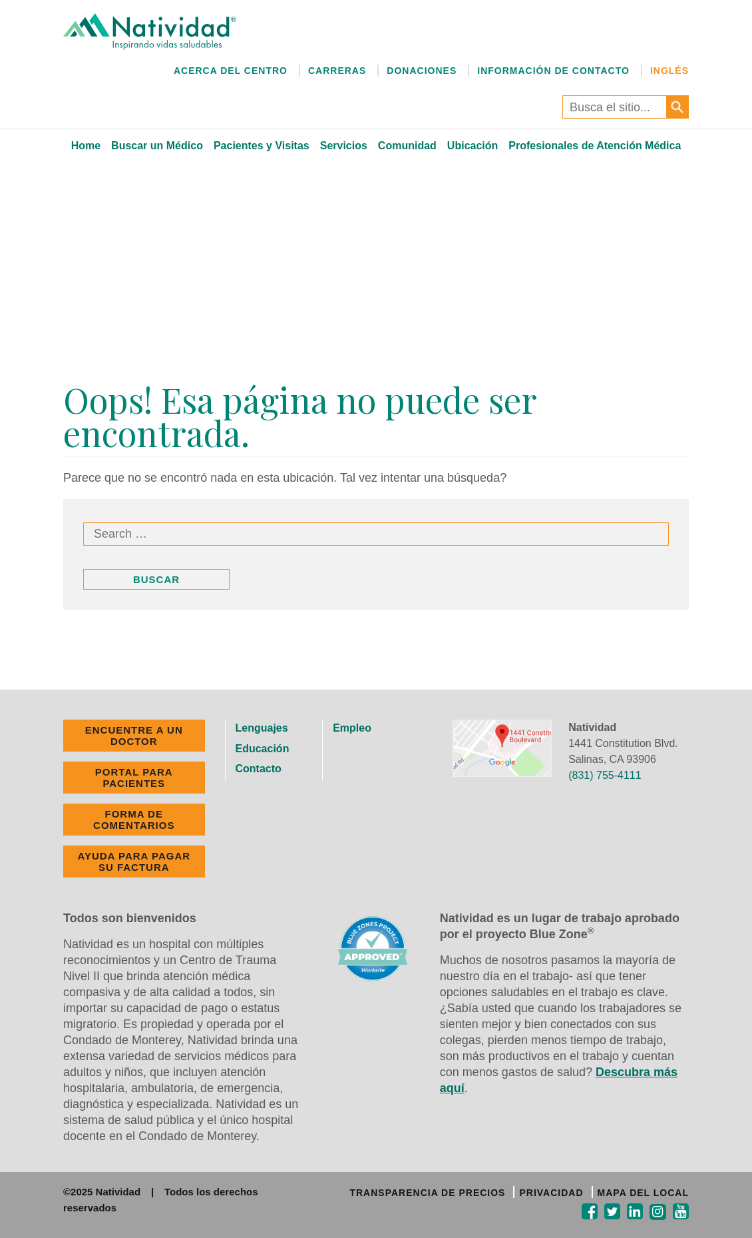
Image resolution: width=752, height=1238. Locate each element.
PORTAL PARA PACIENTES (134, 777)
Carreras (337, 70)
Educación (262, 748)
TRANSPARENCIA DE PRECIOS (427, 1192)
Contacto (259, 768)
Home (85, 145)
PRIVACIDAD (551, 1192)
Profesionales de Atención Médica (594, 145)
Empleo (352, 728)
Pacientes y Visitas (261, 145)
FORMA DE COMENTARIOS (133, 819)
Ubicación (472, 145)
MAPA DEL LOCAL (643, 1192)
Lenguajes (262, 728)
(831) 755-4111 (604, 775)
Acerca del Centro (230, 70)
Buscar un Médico (157, 145)
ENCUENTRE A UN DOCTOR (134, 735)
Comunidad (407, 145)
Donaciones (422, 70)
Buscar (156, 579)
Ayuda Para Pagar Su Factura (133, 861)
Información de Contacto (553, 70)
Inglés (669, 70)
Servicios (343, 145)
